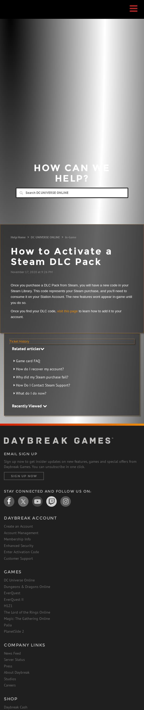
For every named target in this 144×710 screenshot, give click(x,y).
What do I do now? (31, 393)
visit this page (67, 311)
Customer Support (18, 558)
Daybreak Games (17, 15)
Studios (10, 679)
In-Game (70, 237)
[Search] (72, 193)
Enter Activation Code (21, 552)
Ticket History (19, 341)
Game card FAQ (28, 361)
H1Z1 (8, 605)
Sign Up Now (24, 476)
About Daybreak (17, 672)
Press (8, 666)
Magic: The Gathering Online (27, 618)
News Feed (12, 653)
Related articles (28, 348)
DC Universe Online (19, 580)
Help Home (18, 237)
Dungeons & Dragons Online (27, 586)
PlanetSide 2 (14, 631)
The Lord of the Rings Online (27, 612)
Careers (10, 685)
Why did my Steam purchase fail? (42, 377)
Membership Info (17, 539)
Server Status (14, 659)
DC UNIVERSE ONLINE (45, 237)
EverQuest (12, 593)
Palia (8, 625)
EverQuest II (14, 599)
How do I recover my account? (40, 369)
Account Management (21, 532)
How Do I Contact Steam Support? (43, 385)
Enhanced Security (18, 545)
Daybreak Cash (15, 707)
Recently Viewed (29, 405)
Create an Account (18, 526)
